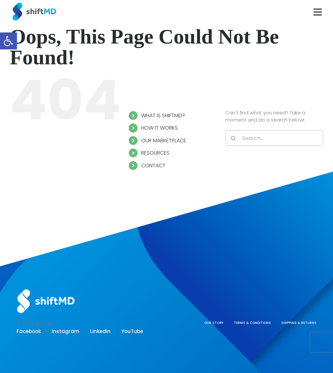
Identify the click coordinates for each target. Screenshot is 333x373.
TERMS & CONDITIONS (252, 323)
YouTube (132, 331)
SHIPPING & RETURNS (298, 323)
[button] (8, 40)
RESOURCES (155, 153)
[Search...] (274, 138)
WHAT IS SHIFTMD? (163, 115)
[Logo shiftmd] (45, 290)
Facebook (29, 331)
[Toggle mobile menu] (318, 12)
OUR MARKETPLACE (163, 140)
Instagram (65, 331)
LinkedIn (100, 331)
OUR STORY (213, 323)
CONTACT (153, 165)
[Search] (233, 138)
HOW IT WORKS (159, 128)
